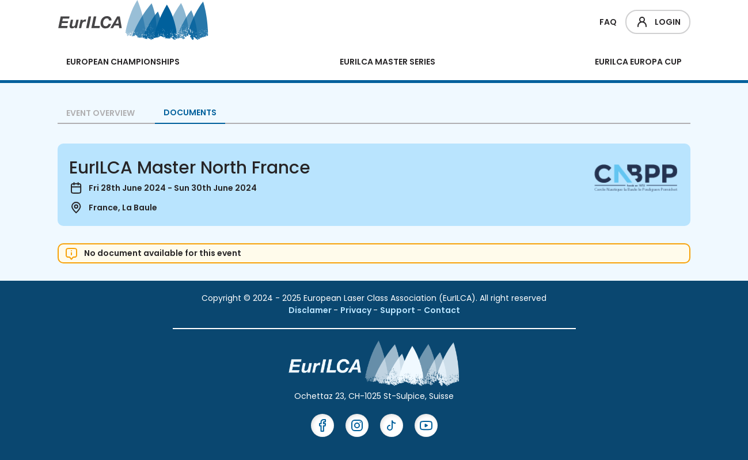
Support (398, 310)
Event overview (100, 113)
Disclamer (310, 310)
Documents (190, 112)
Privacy (356, 310)
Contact (442, 310)
